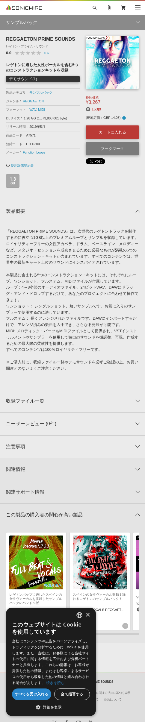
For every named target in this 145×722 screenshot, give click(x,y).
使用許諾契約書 (20, 165)
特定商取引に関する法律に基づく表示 (106, 692)
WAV (32, 109)
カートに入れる (112, 132)
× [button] (87, 615)
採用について (112, 699)
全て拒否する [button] (72, 694)
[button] (51, 707)
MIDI (41, 109)
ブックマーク (112, 148)
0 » (46, 53)
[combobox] (79, 615)
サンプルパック (40, 92)
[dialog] (51, 662)
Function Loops (34, 152)
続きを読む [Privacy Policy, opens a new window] (55, 682)
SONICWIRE (24, 8)
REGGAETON (33, 101)
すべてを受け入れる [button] (32, 694)
